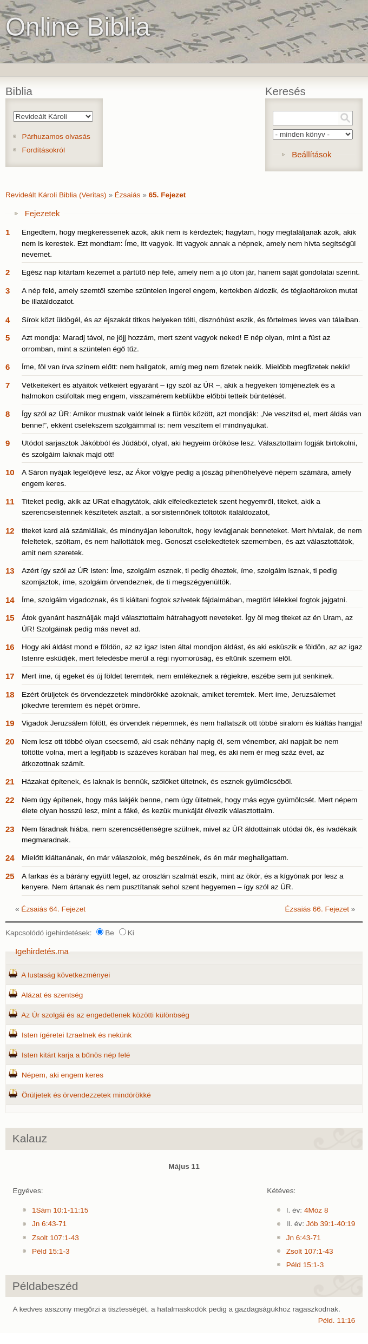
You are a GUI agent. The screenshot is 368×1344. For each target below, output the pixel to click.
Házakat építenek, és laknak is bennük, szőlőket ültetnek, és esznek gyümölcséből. (157, 781)
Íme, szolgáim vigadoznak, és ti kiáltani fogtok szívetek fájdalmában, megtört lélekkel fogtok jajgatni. (184, 600)
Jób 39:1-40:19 (331, 1224)
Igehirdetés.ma (42, 951)
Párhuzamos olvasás (56, 136)
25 (10, 876)
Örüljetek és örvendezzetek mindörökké (86, 1095)
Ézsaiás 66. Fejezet (317, 909)
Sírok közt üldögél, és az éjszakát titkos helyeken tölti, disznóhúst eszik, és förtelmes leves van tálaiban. (191, 320)
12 (10, 530)
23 (10, 829)
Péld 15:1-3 (51, 1251)
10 (10, 472)
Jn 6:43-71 (49, 1224)
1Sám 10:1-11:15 (60, 1210)
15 (10, 617)
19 (10, 723)
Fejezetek (42, 213)
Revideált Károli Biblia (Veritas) (56, 195)
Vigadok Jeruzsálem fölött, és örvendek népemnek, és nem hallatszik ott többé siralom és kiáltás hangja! (192, 723)
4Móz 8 (316, 1210)
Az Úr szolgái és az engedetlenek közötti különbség (105, 1015)
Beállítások (311, 154)
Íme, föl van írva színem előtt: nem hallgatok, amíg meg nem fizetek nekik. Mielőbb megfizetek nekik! (186, 367)
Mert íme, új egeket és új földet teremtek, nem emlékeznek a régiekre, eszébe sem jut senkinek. (178, 676)
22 (10, 799)
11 (10, 501)
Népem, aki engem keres (62, 1075)
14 (10, 599)
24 (10, 857)
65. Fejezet (167, 195)
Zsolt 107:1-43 (55, 1238)
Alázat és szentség (52, 995)
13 (10, 570)
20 (10, 741)
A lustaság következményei (65, 975)
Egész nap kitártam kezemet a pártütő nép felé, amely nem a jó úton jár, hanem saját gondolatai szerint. (191, 272)
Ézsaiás (128, 195)
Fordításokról (43, 150)
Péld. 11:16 (337, 1320)
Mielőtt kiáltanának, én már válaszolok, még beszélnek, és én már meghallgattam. (155, 858)
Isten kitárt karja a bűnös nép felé (76, 1055)
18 (10, 694)
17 (10, 676)
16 (10, 646)
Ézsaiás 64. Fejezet (53, 909)
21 (10, 781)
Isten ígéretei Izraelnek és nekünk (77, 1035)
